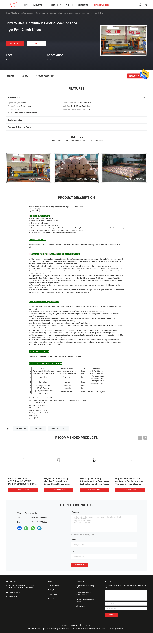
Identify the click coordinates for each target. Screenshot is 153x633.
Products (15, 13)
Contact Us (51, 599)
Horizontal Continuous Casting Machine (83, 594)
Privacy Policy (87, 625)
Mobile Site (74, 625)
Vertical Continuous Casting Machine (34, 13)
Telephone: (76, 552)
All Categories (80, 606)
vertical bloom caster (58, 429)
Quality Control (52, 594)
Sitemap (64, 625)
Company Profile (53, 585)
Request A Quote (137, 75)
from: (74, 540)
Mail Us (37, 43)
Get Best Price (15, 43)
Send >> (111, 615)
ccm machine (21, 429)
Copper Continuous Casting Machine (85, 587)
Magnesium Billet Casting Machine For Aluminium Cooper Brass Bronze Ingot (57, 481)
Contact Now (79, 565)
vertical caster (38, 429)
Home (8, 13)
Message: (75, 512)
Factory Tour (52, 590)
